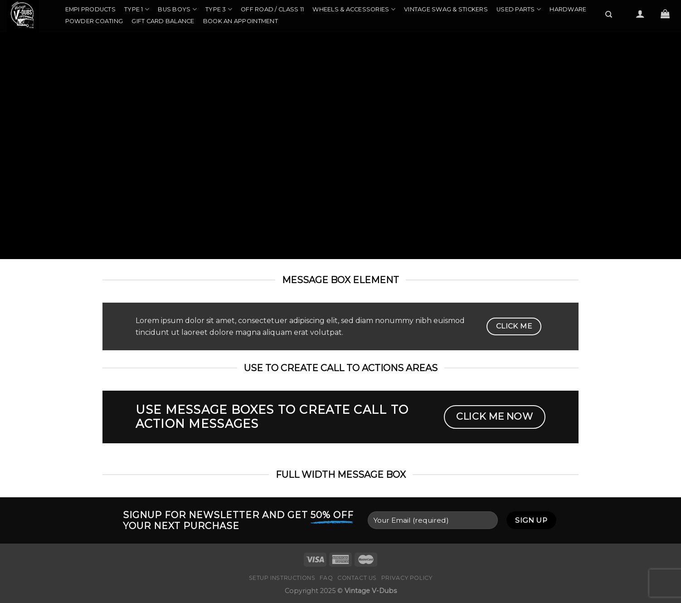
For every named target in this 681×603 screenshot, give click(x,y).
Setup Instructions (282, 577)
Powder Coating (94, 21)
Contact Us (357, 577)
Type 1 (136, 9)
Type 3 (218, 9)
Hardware (568, 9)
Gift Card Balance (162, 21)
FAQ (326, 577)
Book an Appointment (240, 21)
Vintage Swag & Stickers (446, 9)
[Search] (609, 14)
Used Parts (518, 9)
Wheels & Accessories (353, 9)
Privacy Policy (407, 577)
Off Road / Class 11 (272, 9)
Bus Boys (177, 9)
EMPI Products (90, 9)
